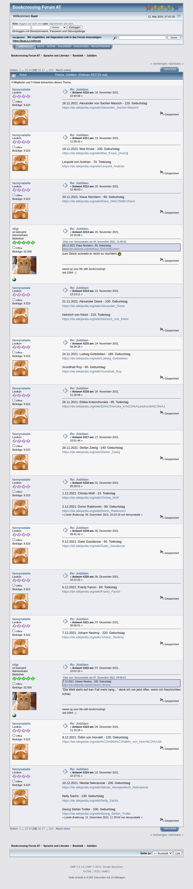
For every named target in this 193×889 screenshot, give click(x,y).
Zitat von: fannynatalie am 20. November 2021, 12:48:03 (94, 241)
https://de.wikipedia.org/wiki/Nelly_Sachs (90, 800)
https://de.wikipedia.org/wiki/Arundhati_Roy (92, 371)
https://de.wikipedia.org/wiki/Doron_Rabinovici (94, 511)
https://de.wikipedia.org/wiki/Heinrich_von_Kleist (95, 319)
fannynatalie (21, 89)
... (23, 69)
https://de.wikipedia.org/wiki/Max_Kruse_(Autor (94, 153)
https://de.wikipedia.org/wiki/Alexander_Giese (93, 306)
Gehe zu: (146, 853)
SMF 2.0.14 (77, 866)
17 (43, 69)
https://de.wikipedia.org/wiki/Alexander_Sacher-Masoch (100, 107)
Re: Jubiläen (79, 89)
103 (51, 69)
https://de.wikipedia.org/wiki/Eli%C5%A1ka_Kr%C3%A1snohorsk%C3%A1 (113, 406)
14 (30, 69)
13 (26, 69)
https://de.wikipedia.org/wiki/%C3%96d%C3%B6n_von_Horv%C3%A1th (112, 741)
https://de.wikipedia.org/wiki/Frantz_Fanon (91, 591)
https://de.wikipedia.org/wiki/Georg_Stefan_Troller (96, 813)
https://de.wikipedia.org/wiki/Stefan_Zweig (91, 452)
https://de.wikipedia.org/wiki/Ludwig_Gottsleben (95, 358)
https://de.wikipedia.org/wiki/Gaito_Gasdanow (93, 546)
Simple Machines (113, 866)
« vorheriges (158, 63)
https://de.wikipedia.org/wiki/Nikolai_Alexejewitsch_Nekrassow (105, 787)
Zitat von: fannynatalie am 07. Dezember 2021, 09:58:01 (94, 677)
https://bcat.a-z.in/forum (27, 41)
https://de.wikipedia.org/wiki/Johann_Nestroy (93, 637)
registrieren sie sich (61, 23)
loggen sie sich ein (30, 23)
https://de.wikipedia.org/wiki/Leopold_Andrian (93, 166)
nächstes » (175, 63)
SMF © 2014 (93, 866)
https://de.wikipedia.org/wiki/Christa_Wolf (90, 497)
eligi (15, 229)
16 (39, 69)
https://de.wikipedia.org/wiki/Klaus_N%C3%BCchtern (98, 201)
